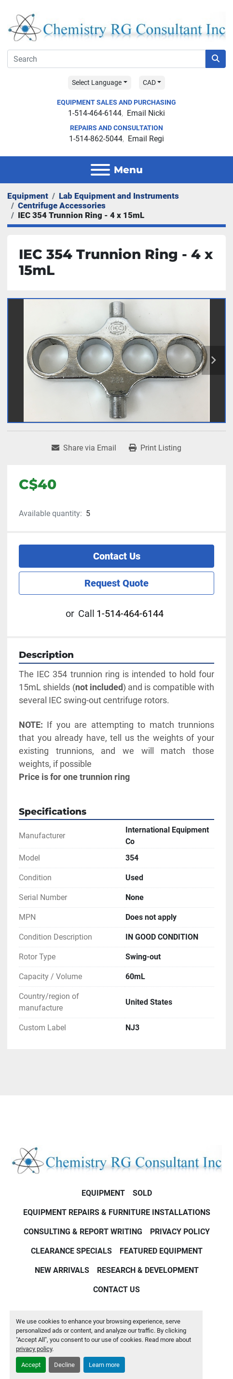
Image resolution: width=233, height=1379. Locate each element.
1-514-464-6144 (95, 113)
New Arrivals (62, 1270)
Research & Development (148, 1270)
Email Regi (146, 138)
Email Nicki (146, 113)
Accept (31, 1364)
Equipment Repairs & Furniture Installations (116, 1212)
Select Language (97, 82)
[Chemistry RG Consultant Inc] (116, 1159)
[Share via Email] (84, 448)
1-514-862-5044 (96, 138)
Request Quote (116, 583)
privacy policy (34, 1348)
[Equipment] (27, 196)
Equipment (103, 1193)
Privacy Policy (180, 1231)
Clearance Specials (71, 1251)
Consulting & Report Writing (83, 1231)
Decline (64, 1364)
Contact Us (116, 556)
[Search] (106, 59)
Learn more (104, 1364)
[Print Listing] (155, 448)
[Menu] (100, 170)
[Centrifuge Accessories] (62, 205)
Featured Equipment (161, 1251)
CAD (149, 82)
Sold (142, 1193)
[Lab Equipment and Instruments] (119, 196)
